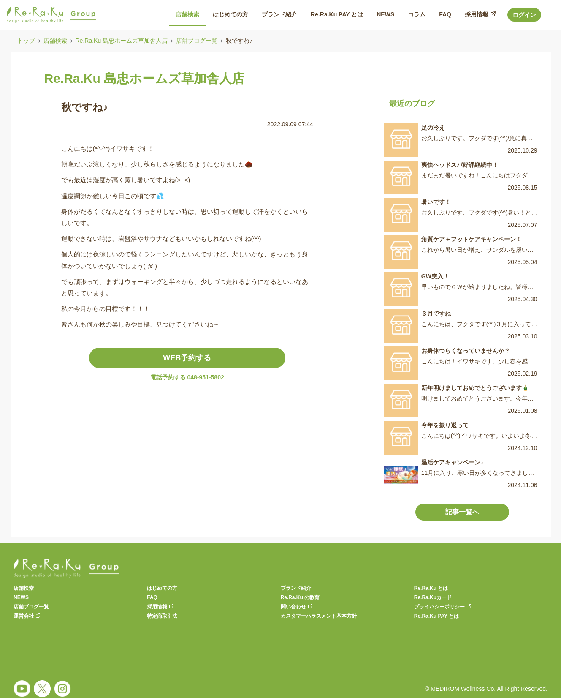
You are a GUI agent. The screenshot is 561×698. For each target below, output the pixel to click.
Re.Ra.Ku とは (431, 588)
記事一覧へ (462, 511)
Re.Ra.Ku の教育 (300, 597)
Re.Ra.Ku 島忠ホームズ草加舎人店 (122, 40)
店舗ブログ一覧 (196, 40)
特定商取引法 (162, 616)
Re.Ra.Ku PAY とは (436, 616)
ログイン (524, 14)
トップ (26, 40)
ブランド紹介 (296, 588)
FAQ (152, 597)
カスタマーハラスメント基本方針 (319, 616)
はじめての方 (162, 588)
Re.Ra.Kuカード (433, 597)
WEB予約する (187, 358)
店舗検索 (55, 40)
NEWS (21, 597)
